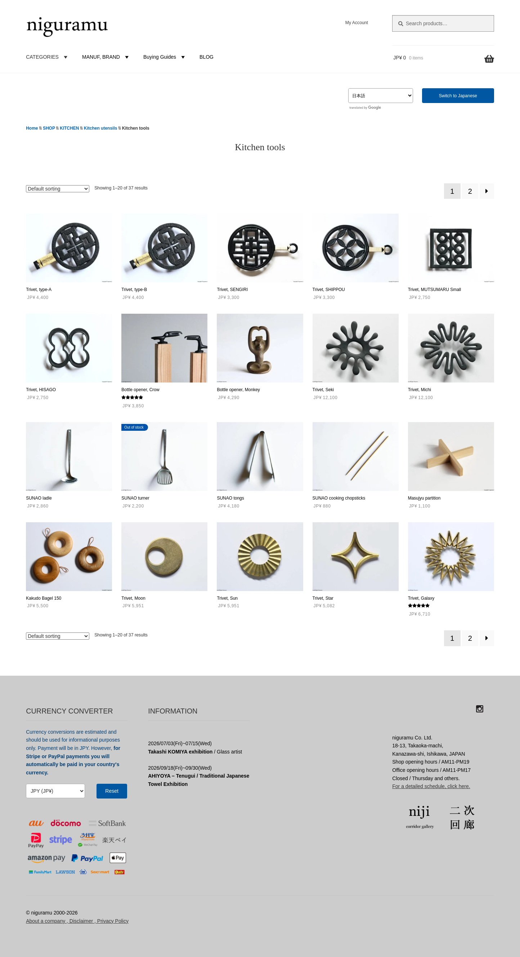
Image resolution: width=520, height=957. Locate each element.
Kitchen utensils (100, 128)
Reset (111, 791)
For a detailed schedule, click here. (431, 786)
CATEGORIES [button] (48, 57)
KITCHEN (69, 128)
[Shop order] (57, 188)
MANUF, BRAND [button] (106, 57)
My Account (356, 22)
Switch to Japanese (458, 95)
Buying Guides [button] (165, 57)
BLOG (207, 57)
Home (32, 128)
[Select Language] (381, 96)
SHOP (49, 128)
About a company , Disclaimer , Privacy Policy (77, 921)
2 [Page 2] (470, 191)
